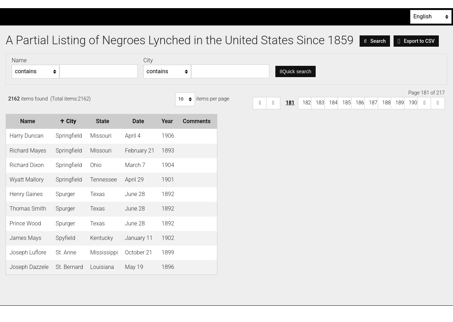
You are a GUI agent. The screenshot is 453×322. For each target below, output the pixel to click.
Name (29, 121)
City (69, 121)
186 (360, 103)
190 (413, 103)
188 (386, 103)
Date (139, 121)
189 (399, 103)
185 (346, 103)
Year (169, 121)
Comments (198, 121)
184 (333, 103)
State (104, 121)
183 (320, 103)
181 (290, 103)
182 (307, 103)
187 (373, 103)
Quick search (295, 71)
